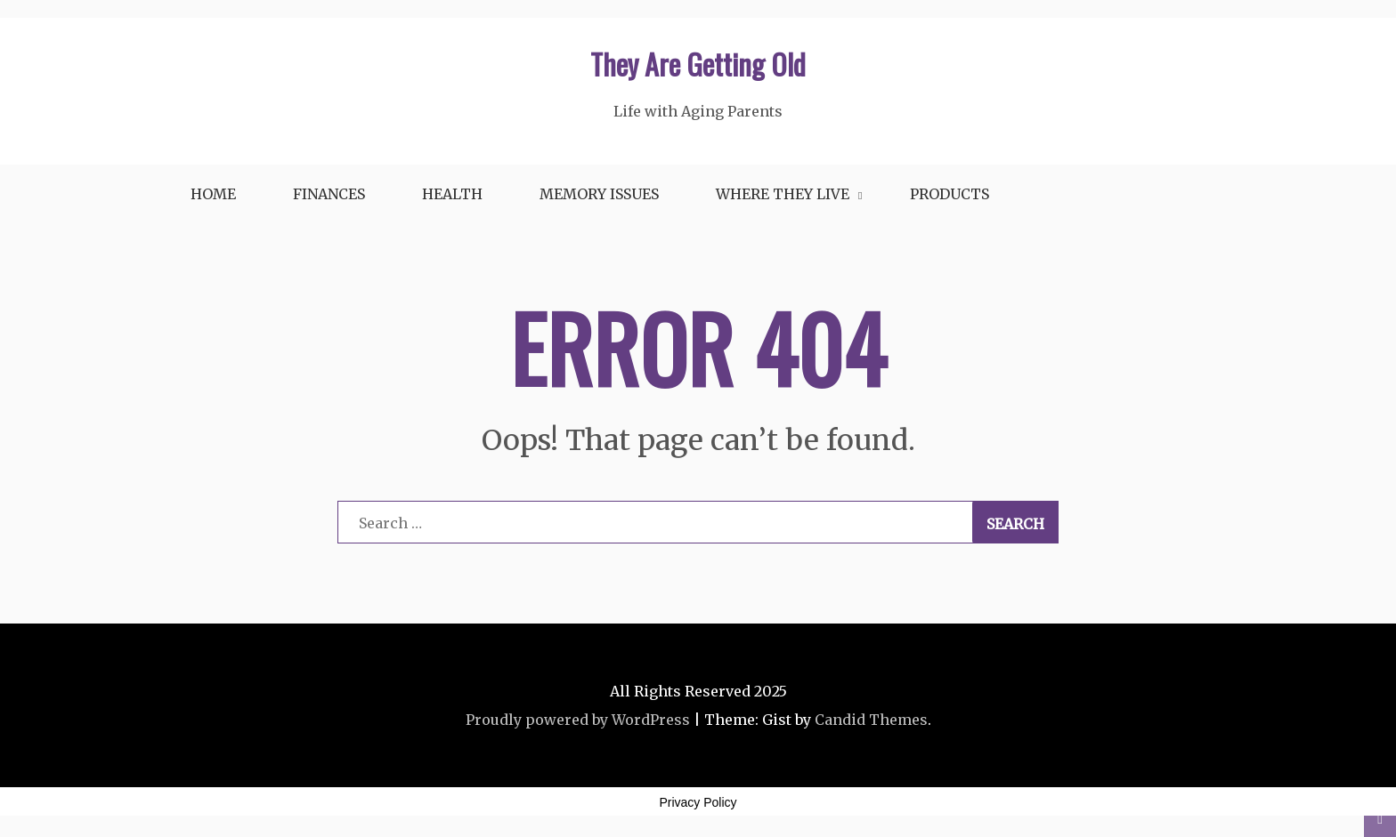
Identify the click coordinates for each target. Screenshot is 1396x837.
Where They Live (782, 194)
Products (949, 194)
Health (452, 194)
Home (213, 194)
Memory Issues (599, 194)
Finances (329, 194)
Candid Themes (871, 719)
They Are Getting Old (698, 64)
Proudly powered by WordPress (578, 719)
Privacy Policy (697, 802)
